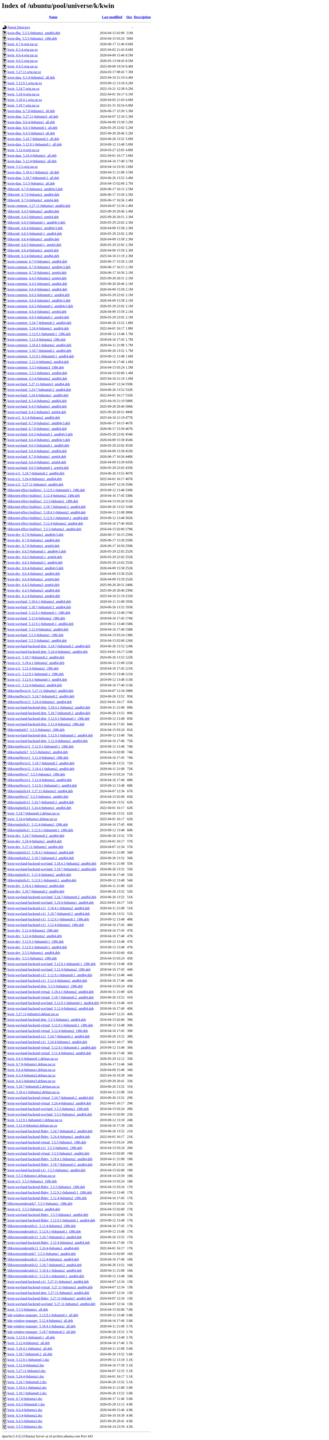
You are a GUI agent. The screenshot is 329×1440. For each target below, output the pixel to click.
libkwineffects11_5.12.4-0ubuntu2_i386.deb (38, 757)
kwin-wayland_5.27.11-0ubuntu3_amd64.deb (39, 384)
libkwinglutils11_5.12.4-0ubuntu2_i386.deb (38, 824)
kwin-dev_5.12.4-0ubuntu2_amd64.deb (35, 936)
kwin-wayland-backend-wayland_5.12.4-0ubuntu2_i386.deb (49, 969)
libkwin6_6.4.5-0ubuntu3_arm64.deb (33, 217)
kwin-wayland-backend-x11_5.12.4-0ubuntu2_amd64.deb (47, 980)
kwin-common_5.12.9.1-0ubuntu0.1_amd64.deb (41, 356)
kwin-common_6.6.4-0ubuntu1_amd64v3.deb (39, 300)
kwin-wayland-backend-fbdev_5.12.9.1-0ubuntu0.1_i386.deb (50, 1192)
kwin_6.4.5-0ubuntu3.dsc (25, 1421)
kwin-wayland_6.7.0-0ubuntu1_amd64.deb (37, 429)
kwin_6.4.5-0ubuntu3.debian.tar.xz (32, 1081)
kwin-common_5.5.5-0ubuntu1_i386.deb (36, 367)
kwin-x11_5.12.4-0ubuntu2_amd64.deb (35, 685)
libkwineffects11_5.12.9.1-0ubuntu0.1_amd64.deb (42, 785)
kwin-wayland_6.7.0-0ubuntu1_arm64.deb (37, 456)
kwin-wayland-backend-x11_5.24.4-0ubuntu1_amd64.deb (47, 1042)
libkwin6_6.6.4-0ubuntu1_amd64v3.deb (35, 228)
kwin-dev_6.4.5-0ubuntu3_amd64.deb (34, 590)
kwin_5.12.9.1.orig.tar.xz (25, 83)
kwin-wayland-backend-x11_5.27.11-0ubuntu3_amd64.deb (48, 1281)
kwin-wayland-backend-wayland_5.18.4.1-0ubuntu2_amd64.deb (52, 863)
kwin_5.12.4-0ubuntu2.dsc (26, 1365)
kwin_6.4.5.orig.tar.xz (23, 66)
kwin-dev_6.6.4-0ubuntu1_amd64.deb (34, 573)
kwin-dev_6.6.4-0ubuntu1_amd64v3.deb (35, 568)
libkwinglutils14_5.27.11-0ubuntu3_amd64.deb (40, 791)
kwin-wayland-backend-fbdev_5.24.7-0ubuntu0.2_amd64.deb (50, 1131)
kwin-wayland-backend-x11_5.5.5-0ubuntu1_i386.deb (45, 1148)
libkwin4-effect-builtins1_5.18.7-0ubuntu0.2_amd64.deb (47, 507)
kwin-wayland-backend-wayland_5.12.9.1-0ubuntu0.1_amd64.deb (53, 1003)
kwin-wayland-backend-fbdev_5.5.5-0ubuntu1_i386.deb (46, 1187)
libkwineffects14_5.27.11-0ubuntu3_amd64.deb (40, 691)
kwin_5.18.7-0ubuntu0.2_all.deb (30, 1354)
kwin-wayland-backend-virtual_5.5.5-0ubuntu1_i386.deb (47, 1142)
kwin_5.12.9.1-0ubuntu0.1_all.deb (31, 1337)
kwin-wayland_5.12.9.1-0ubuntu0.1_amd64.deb (41, 624)
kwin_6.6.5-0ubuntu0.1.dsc (26, 1404)
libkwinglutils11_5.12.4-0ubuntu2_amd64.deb (39, 875)
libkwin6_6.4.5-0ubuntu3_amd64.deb (33, 211)
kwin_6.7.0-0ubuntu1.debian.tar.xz (32, 1064)
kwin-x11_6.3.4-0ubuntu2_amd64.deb (34, 417)
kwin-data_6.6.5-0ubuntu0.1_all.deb (32, 128)
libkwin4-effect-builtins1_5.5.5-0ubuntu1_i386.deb (43, 501)
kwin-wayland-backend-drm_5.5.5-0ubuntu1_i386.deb (45, 986)
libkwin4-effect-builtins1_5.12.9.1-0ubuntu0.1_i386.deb (46, 490)
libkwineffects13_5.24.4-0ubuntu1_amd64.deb (40, 702)
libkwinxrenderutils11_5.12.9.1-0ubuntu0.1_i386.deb (44, 1231)
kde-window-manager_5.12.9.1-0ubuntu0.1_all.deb (43, 1315)
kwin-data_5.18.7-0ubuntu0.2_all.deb (33, 178)
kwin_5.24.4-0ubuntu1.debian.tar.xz (32, 819)
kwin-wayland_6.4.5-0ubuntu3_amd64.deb (37, 406)
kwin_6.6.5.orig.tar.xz (23, 61)
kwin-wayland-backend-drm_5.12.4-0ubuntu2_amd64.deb (48, 741)
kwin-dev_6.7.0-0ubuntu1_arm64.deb (33, 546)
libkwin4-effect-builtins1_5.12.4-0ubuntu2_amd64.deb (45, 523)
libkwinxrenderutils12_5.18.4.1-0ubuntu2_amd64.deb (45, 1270)
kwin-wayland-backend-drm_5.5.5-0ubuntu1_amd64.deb (47, 1019)
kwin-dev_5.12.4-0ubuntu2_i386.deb (33, 930)
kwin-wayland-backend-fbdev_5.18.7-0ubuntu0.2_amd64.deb (50, 1164)
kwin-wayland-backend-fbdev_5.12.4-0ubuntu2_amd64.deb (49, 1242)
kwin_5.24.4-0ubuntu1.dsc (26, 1376)
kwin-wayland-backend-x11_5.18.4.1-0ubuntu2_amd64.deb (49, 908)
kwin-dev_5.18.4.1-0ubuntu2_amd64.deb (36, 886)
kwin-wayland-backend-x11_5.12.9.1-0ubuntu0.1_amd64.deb (50, 975)
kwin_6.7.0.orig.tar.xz (23, 44)
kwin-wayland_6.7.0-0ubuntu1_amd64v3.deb (39, 423)
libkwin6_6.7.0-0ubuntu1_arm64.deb (33, 200)
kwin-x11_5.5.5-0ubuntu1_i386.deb (32, 1181)
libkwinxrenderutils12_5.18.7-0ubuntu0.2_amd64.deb (45, 1265)
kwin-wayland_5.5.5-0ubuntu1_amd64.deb (37, 640)
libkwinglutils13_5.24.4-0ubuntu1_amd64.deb (39, 808)
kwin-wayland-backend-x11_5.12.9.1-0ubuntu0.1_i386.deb (48, 919)
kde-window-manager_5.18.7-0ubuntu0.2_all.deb (41, 1332)
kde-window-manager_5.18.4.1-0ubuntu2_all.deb (41, 1326)
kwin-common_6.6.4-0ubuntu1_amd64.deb (37, 289)
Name (53, 17)
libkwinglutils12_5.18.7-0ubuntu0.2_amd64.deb (41, 858)
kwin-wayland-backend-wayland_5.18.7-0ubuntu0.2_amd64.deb (52, 869)
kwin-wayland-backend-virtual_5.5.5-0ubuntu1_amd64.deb (48, 1153)
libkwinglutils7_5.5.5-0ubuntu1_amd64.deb (38, 752)
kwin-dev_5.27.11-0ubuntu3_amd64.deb (35, 847)
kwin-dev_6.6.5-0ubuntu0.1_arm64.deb (35, 557)
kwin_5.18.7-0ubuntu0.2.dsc (27, 1393)
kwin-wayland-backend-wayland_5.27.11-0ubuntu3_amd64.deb (51, 1304)
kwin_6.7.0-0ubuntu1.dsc (25, 1399)
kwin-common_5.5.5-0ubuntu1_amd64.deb (37, 373)
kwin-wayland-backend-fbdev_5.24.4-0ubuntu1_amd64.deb (49, 1137)
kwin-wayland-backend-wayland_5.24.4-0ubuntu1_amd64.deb (51, 902)
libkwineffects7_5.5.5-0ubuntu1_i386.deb (36, 774)
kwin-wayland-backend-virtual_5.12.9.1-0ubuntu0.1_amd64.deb (52, 1047)
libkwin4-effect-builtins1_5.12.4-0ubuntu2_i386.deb (44, 495)
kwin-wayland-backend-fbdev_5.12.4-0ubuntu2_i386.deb (47, 1198)
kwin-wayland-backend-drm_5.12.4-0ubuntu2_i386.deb (46, 724)
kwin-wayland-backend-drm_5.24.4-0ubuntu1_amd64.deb (48, 652)
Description (142, 17)
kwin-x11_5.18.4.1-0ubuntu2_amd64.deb (36, 663)
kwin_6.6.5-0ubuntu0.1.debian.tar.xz (33, 1058)
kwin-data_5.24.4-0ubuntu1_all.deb (32, 155)
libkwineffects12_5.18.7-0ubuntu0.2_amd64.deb (41, 763)
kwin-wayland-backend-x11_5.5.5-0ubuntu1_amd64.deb (46, 1170)
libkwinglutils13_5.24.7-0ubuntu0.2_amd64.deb (41, 802)
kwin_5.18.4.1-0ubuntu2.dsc (27, 1387)
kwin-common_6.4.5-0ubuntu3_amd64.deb (37, 284)
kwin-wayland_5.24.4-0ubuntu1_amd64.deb (38, 395)
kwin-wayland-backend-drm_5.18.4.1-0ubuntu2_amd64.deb (49, 707)
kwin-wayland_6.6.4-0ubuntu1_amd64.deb (37, 451)
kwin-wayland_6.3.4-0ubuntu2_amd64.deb (37, 401)
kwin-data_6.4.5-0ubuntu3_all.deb (31, 133)
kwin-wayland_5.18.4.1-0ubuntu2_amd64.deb (39, 601)
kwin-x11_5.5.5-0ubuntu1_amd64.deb (34, 1209)
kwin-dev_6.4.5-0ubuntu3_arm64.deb (33, 585)
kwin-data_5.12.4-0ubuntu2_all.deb (32, 161)
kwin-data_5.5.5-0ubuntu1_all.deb (31, 183)
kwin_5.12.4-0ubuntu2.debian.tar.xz (32, 1125)
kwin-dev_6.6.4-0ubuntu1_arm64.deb (33, 579)
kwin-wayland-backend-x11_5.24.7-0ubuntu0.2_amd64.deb (49, 1036)
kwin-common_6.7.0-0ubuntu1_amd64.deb (37, 261)
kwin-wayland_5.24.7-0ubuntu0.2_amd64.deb (39, 390)
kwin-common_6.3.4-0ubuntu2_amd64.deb (37, 378)
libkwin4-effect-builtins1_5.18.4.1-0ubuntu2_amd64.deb (47, 512)
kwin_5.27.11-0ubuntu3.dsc (27, 1371)
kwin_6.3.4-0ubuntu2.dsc (25, 1415)
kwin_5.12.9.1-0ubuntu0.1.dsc (28, 1360)
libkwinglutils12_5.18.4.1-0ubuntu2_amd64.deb (41, 852)
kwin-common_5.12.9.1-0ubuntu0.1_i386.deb (39, 334)
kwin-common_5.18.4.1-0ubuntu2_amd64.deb (39, 345)
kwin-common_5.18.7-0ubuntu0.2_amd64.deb (39, 350)
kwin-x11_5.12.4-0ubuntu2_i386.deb (33, 668)
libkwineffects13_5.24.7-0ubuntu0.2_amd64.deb (41, 696)
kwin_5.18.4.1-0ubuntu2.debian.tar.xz (34, 1092)
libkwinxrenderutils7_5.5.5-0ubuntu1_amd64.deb (42, 1254)
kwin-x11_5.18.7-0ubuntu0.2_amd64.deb (36, 657)
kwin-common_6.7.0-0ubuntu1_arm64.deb (37, 272)
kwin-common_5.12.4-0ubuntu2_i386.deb (37, 339)
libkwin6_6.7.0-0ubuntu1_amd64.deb (33, 194)
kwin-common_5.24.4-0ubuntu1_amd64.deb (38, 328)
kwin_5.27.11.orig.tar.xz (24, 72)
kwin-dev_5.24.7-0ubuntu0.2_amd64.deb (36, 835)
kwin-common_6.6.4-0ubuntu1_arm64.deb (37, 311)
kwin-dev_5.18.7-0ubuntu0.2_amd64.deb (36, 891)
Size (129, 17)
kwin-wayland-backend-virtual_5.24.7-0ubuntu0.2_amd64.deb (51, 1098)
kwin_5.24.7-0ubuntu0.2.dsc (27, 1382)
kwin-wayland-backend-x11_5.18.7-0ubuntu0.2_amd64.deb (49, 914)
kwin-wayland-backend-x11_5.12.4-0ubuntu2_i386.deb (46, 925)
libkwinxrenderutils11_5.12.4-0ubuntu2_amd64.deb (43, 1259)
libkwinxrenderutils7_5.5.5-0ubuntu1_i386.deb (40, 1203)
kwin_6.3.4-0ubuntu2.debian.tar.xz (32, 1075)
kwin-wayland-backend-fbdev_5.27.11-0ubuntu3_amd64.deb (50, 1298)
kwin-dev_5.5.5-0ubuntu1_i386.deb (32, 958)
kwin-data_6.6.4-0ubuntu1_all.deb (31, 122)
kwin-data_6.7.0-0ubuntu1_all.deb (31, 111)
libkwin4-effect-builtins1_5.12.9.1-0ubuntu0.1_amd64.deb (48, 518)
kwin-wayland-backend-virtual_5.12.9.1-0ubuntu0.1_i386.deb (50, 1025)
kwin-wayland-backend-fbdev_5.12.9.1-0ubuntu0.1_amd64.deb (51, 1220)
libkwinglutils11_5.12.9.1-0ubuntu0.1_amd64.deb (42, 880)
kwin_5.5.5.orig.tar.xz (23, 167)
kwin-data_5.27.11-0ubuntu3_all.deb (33, 116)
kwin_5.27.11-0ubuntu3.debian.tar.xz (33, 1014)
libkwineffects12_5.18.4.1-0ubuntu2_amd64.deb (41, 769)
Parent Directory (19, 27)
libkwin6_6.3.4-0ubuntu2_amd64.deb (33, 256)
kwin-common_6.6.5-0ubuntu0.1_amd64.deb (39, 295)
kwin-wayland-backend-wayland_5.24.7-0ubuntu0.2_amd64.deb (52, 897)
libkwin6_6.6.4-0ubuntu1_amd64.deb (33, 239)
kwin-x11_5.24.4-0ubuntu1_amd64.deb (35, 479)
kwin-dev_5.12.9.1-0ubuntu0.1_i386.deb (36, 941)
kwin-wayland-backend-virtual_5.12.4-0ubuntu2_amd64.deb (49, 1053)
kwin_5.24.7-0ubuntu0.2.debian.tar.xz (34, 813)
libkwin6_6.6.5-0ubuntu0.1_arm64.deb (34, 245)
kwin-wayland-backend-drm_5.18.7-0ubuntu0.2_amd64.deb (49, 713)
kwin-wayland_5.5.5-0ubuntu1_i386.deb (35, 635)
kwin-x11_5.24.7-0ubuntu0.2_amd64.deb (36, 473)
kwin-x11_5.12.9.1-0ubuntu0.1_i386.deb (36, 674)
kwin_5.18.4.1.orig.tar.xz (25, 100)
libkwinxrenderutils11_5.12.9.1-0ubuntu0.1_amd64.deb (46, 1276)
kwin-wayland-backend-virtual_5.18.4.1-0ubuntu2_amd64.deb (51, 992)
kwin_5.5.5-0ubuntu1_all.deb (28, 1309)
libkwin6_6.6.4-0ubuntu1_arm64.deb (33, 250)
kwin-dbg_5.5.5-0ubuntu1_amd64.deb (34, 33)
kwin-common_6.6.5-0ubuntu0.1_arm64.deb (38, 317)
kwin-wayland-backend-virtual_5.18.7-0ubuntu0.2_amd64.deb (51, 997)
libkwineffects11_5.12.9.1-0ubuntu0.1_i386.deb (41, 746)
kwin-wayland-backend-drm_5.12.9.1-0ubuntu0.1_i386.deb (49, 718)
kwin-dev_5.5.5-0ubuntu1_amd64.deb (34, 953)
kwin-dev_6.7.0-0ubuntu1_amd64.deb (34, 540)
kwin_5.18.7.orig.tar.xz (23, 105)
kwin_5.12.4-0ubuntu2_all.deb (29, 1343)
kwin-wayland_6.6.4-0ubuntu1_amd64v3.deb (39, 440)
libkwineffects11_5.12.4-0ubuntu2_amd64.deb (40, 780)
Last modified (112, 17)
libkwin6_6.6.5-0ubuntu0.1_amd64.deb (35, 233)
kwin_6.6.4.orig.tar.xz (23, 55)
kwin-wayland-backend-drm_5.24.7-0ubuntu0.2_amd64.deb (49, 646)
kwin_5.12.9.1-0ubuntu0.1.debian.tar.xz (35, 1120)
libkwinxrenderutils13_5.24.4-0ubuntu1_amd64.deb (43, 1248)
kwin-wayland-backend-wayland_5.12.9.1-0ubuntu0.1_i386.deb (52, 964)
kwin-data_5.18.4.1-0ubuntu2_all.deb (33, 172)
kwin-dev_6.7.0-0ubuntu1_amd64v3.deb (35, 534)
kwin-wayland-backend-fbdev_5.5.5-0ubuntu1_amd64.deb (48, 1215)
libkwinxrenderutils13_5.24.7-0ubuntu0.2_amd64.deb (45, 1237)
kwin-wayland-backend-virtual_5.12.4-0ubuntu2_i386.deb (48, 1031)
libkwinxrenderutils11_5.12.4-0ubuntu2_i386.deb (42, 1226)
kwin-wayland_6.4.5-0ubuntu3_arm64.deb (37, 412)
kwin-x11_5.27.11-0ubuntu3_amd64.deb (35, 484)
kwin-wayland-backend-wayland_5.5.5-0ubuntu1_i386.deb (48, 1109)
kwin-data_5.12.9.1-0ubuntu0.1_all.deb (35, 144)
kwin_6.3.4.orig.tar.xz (23, 49)
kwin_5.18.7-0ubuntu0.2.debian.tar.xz (34, 1086)
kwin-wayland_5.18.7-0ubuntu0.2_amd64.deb (39, 607)
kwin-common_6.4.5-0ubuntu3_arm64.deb (37, 278)
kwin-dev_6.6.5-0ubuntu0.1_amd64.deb (35, 562)
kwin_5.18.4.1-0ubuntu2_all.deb (30, 1348)
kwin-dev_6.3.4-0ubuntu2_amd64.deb (34, 596)
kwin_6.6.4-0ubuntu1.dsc (25, 1410)
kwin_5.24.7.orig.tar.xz (23, 88)
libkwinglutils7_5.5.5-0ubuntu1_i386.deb (36, 730)
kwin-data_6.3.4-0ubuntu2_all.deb (31, 77)
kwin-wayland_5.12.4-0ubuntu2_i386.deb (36, 618)
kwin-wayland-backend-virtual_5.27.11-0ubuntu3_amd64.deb (50, 1287)
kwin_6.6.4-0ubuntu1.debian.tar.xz (32, 1070)
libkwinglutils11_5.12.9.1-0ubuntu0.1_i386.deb (40, 830)
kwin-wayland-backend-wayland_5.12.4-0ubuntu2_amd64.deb (51, 1008)
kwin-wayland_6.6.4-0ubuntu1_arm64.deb (37, 462)
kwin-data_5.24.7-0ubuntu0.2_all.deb (33, 139)
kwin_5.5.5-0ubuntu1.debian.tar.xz (32, 1176)
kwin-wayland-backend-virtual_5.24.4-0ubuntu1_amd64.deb (49, 1103)
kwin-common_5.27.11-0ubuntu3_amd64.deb (39, 206)
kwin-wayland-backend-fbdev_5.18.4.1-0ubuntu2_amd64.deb (50, 1159)
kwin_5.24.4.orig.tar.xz (23, 94)
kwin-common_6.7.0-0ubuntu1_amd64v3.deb (39, 267)
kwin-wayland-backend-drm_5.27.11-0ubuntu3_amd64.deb (48, 1293)
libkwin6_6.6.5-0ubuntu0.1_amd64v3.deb (36, 222)
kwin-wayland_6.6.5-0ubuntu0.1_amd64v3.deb (40, 434)
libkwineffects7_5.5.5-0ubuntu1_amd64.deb (38, 796)
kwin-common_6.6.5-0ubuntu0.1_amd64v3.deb (40, 306)
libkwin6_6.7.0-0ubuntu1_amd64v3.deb (35, 189)
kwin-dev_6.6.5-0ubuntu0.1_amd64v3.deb (37, 551)
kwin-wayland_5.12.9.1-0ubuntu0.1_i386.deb (39, 613)
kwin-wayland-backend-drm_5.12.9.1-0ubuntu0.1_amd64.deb (50, 735)
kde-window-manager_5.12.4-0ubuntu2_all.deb (40, 1321)
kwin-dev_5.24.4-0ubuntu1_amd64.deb (35, 841)
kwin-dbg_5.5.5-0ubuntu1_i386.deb (32, 38)
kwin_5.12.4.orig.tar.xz (23, 150)
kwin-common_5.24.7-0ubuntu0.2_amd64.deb (39, 323)
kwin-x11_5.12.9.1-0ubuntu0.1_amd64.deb (37, 679)
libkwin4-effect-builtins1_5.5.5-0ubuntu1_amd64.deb (44, 529)
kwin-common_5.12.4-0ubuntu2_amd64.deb (38, 362)
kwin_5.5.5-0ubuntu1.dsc (25, 1426)
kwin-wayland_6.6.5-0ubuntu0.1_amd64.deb (38, 445)
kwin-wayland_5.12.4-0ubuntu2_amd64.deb (38, 629)
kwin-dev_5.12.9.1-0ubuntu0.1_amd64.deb (37, 947)
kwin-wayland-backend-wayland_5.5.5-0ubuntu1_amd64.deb (50, 1114)
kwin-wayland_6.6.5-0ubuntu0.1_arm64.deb (38, 468)
